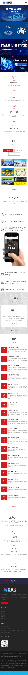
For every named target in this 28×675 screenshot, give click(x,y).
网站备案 (3, 616)
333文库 (6, 667)
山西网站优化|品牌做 (13, 375)
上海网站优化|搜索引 (13, 419)
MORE (4, 603)
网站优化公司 (12, 656)
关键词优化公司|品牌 (13, 356)
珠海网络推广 (12, 663)
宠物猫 (18, 662)
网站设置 (3, 618)
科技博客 (6, 662)
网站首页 (3, 673)
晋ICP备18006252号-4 (11, 655)
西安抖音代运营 (15, 660)
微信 (17, 673)
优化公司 (3, 656)
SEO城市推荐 (4, 581)
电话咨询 (10, 673)
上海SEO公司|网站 (13, 428)
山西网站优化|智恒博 (13, 487)
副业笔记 (7, 663)
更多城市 (13, 581)
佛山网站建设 (22, 660)
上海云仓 (13, 667)
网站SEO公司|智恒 (13, 495)
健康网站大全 (8, 665)
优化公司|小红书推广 (13, 410)
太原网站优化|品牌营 (13, 347)
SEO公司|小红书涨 (13, 384)
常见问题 (14, 552)
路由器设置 (13, 662)
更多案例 (14, 189)
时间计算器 (22, 662)
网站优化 (5, 594)
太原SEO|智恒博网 (13, 479)
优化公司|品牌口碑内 (13, 447)
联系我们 (24, 673)
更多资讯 (14, 506)
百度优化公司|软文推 (13, 365)
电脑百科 (17, 663)
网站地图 (18, 655)
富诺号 (9, 667)
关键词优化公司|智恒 (13, 463)
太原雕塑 (21, 665)
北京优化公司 (18, 656)
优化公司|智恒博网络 (13, 455)
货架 (11, 660)
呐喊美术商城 (14, 323)
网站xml (21, 655)
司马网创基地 (22, 663)
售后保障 (14, 566)
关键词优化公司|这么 (13, 438)
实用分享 (17, 665)
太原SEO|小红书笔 (13, 393)
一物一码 (13, 665)
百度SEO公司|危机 (13, 471)
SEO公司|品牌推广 (13, 402)
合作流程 (14, 537)
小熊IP (9, 662)
